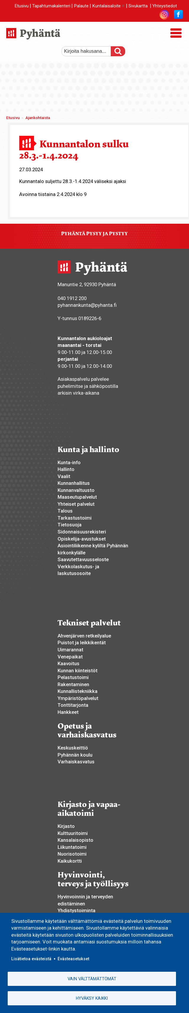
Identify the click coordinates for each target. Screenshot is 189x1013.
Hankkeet (68, 712)
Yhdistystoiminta (76, 910)
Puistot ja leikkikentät (82, 642)
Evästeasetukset (73, 958)
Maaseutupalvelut (77, 497)
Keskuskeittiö (73, 748)
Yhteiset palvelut (76, 504)
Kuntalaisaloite (108, 6)
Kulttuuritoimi (73, 833)
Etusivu (21, 6)
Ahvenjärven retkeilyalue (84, 636)
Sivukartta (138, 6)
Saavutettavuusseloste (83, 559)
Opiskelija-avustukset (82, 539)
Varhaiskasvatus (76, 762)
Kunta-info (69, 462)
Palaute (81, 6)
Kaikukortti (70, 861)
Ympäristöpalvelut (78, 698)
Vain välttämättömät (92, 978)
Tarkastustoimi (75, 518)
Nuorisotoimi (72, 854)
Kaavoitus (68, 663)
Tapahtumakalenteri (51, 6)
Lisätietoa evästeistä (31, 958)
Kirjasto (66, 826)
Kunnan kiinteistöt (77, 670)
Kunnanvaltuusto (76, 490)
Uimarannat (70, 650)
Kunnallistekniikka (77, 691)
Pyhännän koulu (75, 755)
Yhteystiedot (164, 6)
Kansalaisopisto (75, 840)
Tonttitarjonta (73, 705)
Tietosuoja (70, 525)
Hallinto (66, 469)
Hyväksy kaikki (92, 998)
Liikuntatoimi (72, 847)
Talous (65, 511)
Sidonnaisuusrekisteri (82, 532)
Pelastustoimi (73, 677)
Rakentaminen (73, 684)
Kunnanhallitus (74, 483)
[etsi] (89, 51)
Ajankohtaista (37, 118)
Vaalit (64, 476)
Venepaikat (70, 657)
